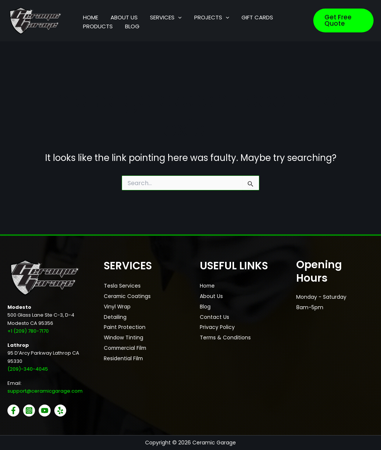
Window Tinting (124, 338)
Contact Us (214, 317)
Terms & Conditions (226, 338)
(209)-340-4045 (27, 369)
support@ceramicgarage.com (45, 390)
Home (207, 286)
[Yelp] (60, 410)
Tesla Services (122, 286)
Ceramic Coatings (127, 296)
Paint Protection (124, 328)
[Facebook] (13, 410)
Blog (205, 307)
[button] (165, 13)
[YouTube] (45, 410)
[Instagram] (29, 410)
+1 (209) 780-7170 (28, 331)
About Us (211, 296)
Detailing (115, 317)
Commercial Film (126, 348)
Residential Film (124, 359)
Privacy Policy (217, 328)
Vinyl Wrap (117, 307)
